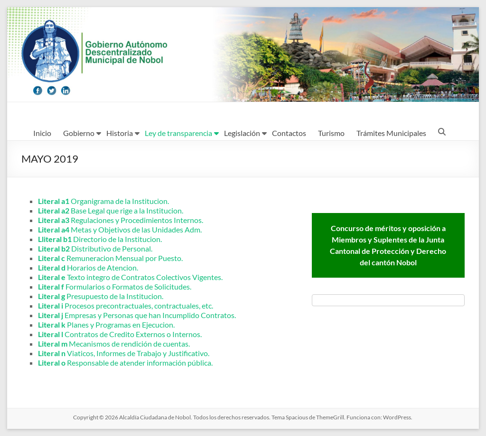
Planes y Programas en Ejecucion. (106, 324)
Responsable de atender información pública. (125, 362)
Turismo (331, 132)
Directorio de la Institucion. (100, 238)
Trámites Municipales (391, 132)
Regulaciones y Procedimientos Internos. (120, 219)
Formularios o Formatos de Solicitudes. (114, 286)
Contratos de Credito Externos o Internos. (120, 334)
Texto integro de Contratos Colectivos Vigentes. (130, 276)
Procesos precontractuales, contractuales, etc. (125, 305)
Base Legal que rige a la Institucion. (110, 210)
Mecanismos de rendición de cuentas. (114, 343)
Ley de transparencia (178, 132)
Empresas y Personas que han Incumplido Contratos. (137, 315)
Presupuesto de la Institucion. (100, 295)
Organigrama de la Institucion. (103, 200)
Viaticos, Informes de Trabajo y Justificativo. (123, 353)
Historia (119, 132)
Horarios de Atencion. (88, 267)
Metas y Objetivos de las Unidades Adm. (120, 229)
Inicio (42, 132)
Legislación (242, 132)
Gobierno (78, 132)
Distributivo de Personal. (95, 248)
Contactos (289, 132)
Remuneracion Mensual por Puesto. (110, 257)
